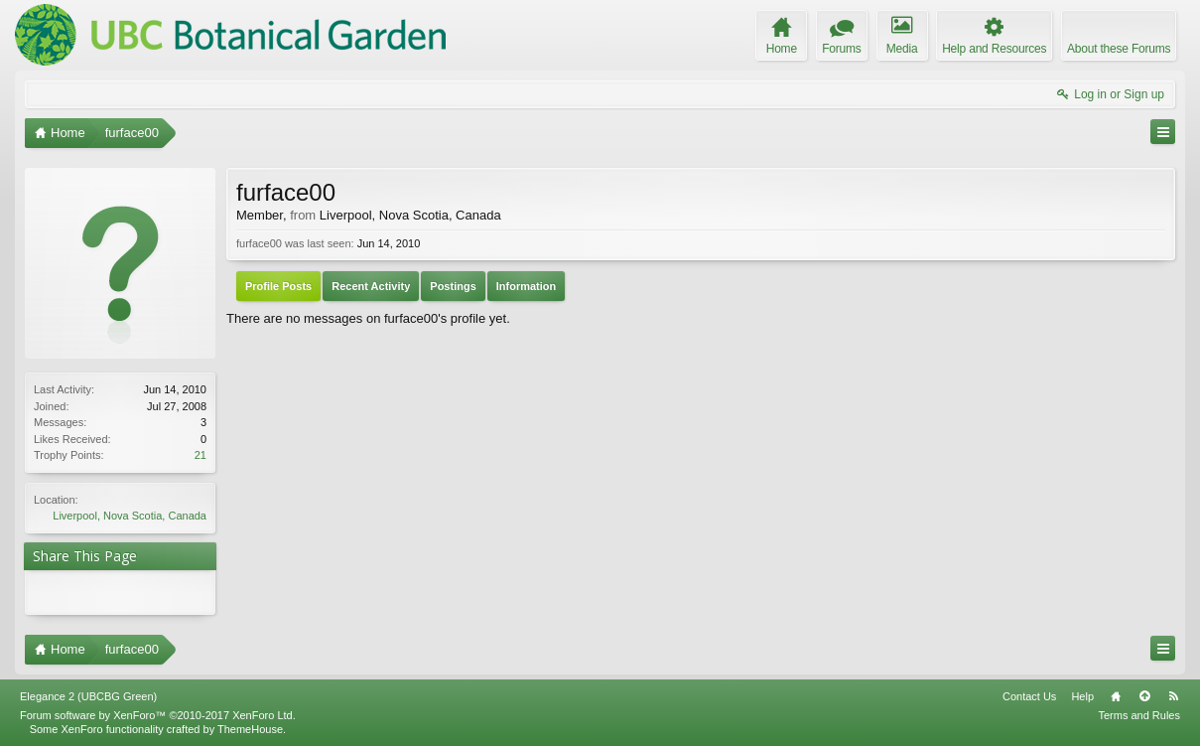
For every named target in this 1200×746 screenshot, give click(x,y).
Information (526, 286)
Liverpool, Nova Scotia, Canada (129, 516)
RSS (1173, 696)
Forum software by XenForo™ (158, 715)
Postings (452, 286)
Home (1116, 696)
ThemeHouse (250, 729)
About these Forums (1118, 49)
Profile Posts (278, 286)
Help (1082, 696)
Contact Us (1029, 696)
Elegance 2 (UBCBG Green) (88, 696)
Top (1144, 696)
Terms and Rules (1139, 715)
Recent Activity (371, 286)
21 (200, 455)
